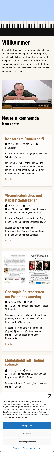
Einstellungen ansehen (27, 441)
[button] (49, 396)
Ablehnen (27, 433)
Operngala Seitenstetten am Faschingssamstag (24, 294)
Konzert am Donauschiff (24, 139)
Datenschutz (17, 448)
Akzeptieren (27, 425)
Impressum (37, 448)
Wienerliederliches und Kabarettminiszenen (23, 198)
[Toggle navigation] (48, 32)
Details (8, 179)
